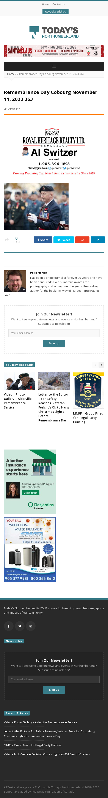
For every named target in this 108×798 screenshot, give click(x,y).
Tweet (63, 240)
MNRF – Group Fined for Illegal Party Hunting (88, 417)
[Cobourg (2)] (54, 50)
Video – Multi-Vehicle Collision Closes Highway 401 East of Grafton (47, 754)
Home (45, 4)
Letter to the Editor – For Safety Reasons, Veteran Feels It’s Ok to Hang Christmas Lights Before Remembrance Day (53, 407)
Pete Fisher (38, 272)
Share (43, 240)
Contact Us (58, 4)
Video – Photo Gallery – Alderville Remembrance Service (17, 400)
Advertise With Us (55, 11)
